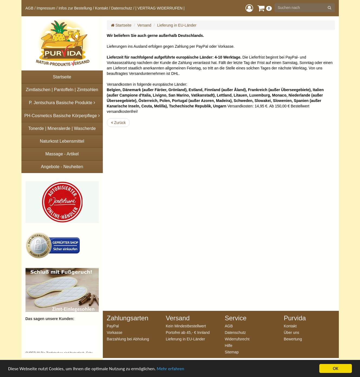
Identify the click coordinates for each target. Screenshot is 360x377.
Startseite (121, 25)
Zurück (118, 122)
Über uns (291, 332)
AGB (30, 8)
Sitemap (232, 352)
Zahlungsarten (127, 318)
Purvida (295, 318)
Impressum (46, 8)
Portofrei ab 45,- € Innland (188, 332)
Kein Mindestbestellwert (186, 326)
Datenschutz (121, 8)
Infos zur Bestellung (75, 8)
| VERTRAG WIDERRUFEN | (159, 8)
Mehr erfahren (170, 369)
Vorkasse (115, 332)
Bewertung (293, 339)
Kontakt (101, 8)
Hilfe (228, 345)
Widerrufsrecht (237, 339)
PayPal (113, 326)
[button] (249, 8)
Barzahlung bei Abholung (128, 339)
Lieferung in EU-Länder (176, 25)
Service (236, 318)
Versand (144, 25)
